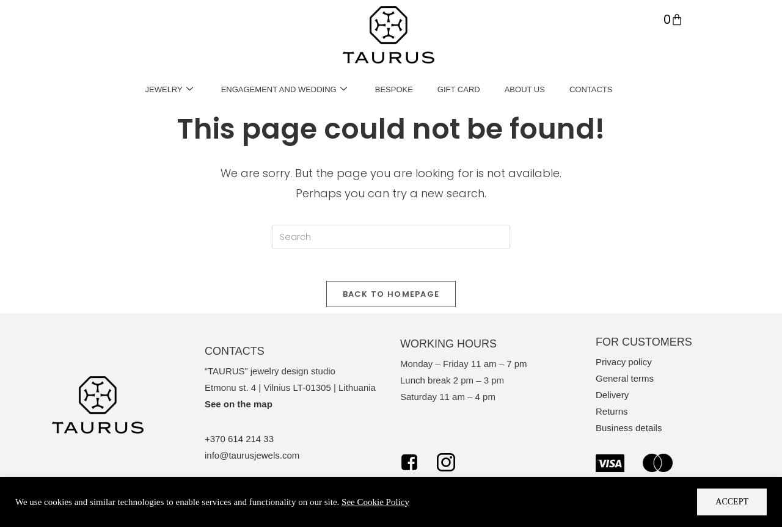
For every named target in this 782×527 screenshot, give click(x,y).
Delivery (612, 400)
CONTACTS (591, 89)
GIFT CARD (458, 89)
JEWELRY (169, 89)
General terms (625, 384)
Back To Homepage (391, 299)
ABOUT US (525, 89)
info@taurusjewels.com (252, 461)
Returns (612, 417)
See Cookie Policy (375, 502)
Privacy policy (624, 367)
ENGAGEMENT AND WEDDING (284, 89)
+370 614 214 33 (239, 444)
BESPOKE (394, 89)
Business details (629, 433)
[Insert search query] (391, 237)
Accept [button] (731, 501)
